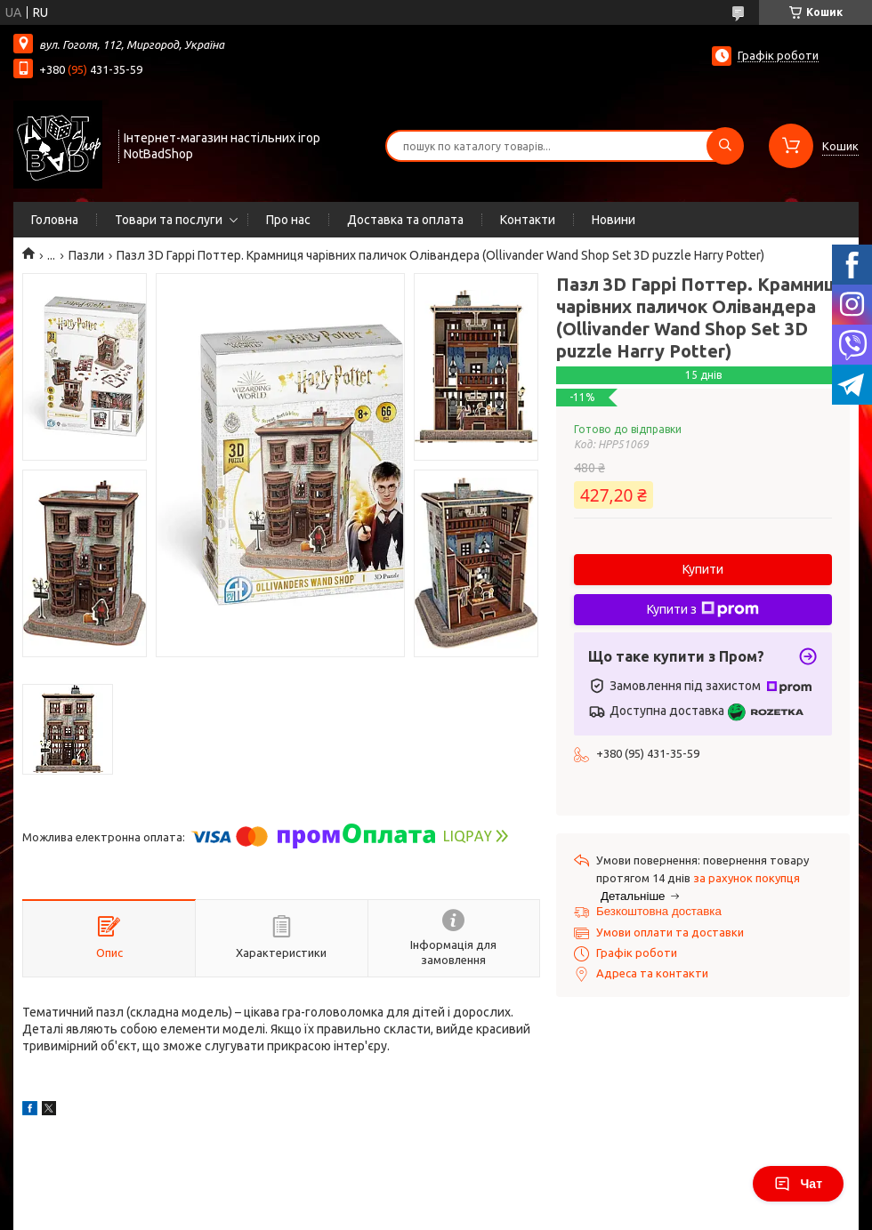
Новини (613, 219)
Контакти (527, 219)
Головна (54, 219)
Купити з (703, 609)
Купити (702, 569)
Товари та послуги (168, 219)
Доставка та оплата (405, 219)
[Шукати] (725, 146)
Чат (798, 1184)
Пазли (86, 255)
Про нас (288, 219)
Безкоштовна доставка (659, 911)
